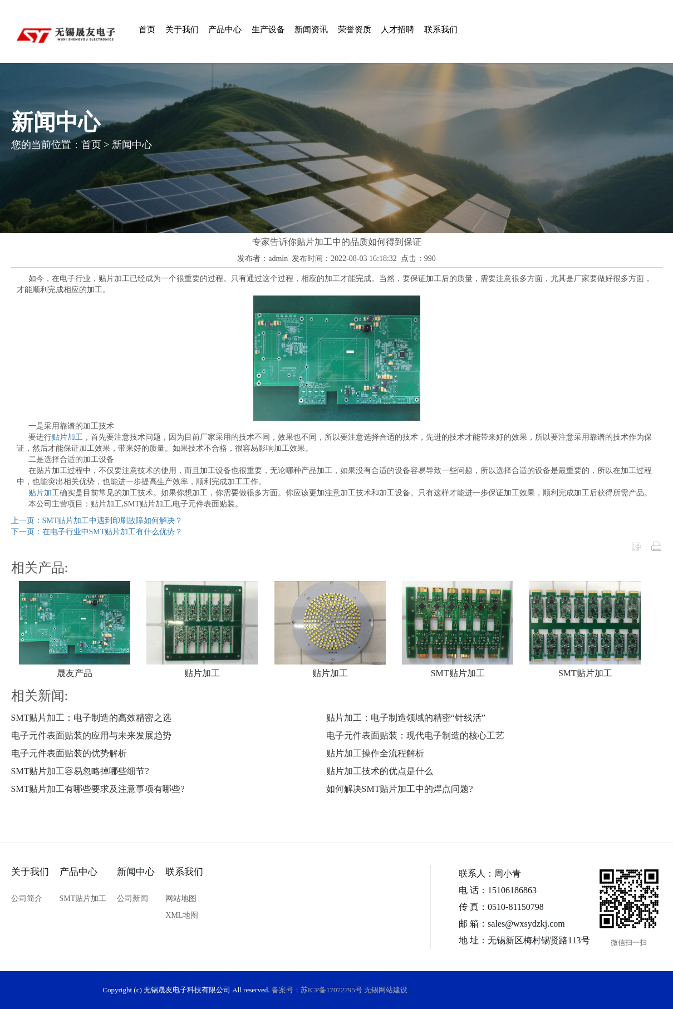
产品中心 (225, 29)
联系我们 (441, 29)
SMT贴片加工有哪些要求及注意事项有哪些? (98, 789)
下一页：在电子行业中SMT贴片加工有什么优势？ (97, 532)
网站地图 (181, 898)
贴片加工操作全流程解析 (375, 753)
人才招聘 (397, 29)
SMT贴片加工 (458, 673)
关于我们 (182, 29)
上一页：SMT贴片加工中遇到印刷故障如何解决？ (97, 520)
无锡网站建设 (385, 990)
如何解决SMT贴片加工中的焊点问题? (399, 789)
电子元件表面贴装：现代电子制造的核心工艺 (415, 735)
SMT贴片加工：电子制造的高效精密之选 (91, 717)
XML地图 (181, 915)
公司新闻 (132, 898)
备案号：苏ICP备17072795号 (317, 990)
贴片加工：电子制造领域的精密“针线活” (405, 717)
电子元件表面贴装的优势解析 (69, 753)
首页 (147, 29)
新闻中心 (132, 144)
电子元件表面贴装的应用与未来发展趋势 (91, 735)
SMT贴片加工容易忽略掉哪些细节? (80, 771)
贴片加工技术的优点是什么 (379, 771)
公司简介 (26, 898)
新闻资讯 (311, 29)
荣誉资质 (354, 29)
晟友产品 (74, 673)
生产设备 (268, 29)
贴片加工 (67, 437)
